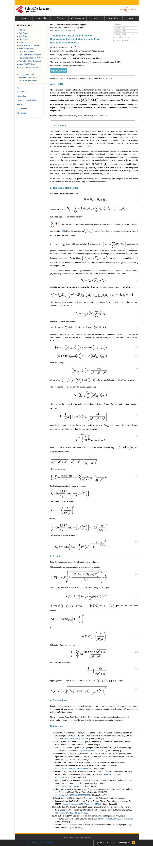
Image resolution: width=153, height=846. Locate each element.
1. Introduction (58, 125)
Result (19, 104)
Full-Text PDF (119, 28)
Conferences (77, 18)
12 (63, 231)
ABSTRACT (56, 84)
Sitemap (80, 837)
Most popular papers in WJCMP (30, 58)
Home (24, 18)
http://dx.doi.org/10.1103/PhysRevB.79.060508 (73, 768)
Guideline (21, 42)
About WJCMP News (26, 64)
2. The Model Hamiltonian (64, 188)
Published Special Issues (27, 78)
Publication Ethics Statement (29, 61)
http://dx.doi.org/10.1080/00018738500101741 (73, 795)
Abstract (117, 25)
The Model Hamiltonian (26, 100)
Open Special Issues (26, 75)
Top (18, 88)
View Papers (22, 33)
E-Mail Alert (23, 843)
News (95, 18)
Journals (41, 18)
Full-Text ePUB (119, 34)
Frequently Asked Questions (28, 67)
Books (59, 18)
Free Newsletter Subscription (29, 55)
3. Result (55, 556)
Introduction (21, 96)
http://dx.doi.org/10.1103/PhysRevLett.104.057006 (81, 804)
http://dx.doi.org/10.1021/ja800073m (74, 739)
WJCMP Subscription (26, 52)
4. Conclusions (58, 700)
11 (108, 174)
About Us (113, 18)
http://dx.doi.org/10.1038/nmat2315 (68, 786)
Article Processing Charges (28, 45)
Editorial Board (23, 39)
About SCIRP (71, 837)
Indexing (21, 30)
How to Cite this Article (122, 40)
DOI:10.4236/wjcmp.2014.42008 (62, 30)
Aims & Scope (23, 36)
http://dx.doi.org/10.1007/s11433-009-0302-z (72, 813)
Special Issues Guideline (27, 81)
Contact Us (87, 837)
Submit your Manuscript (117, 843)
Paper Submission (25, 49)
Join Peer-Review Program (42, 843)
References (56, 726)
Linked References (121, 37)
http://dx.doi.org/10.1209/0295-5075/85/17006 (115, 819)
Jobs (130, 18)
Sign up (98, 843)
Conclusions (22, 109)
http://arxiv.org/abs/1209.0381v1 (92, 751)
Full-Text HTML (120, 31)
